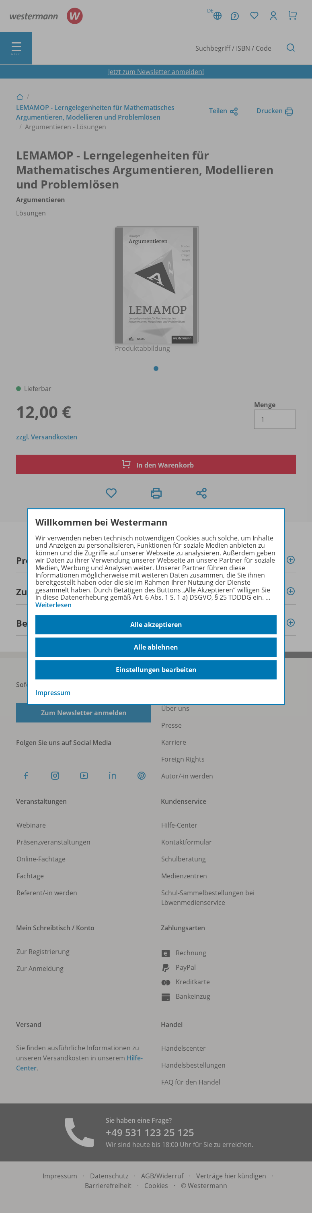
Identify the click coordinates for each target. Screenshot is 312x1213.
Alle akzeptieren (156, 624)
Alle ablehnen (156, 647)
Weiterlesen (53, 604)
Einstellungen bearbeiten (156, 669)
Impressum (52, 692)
